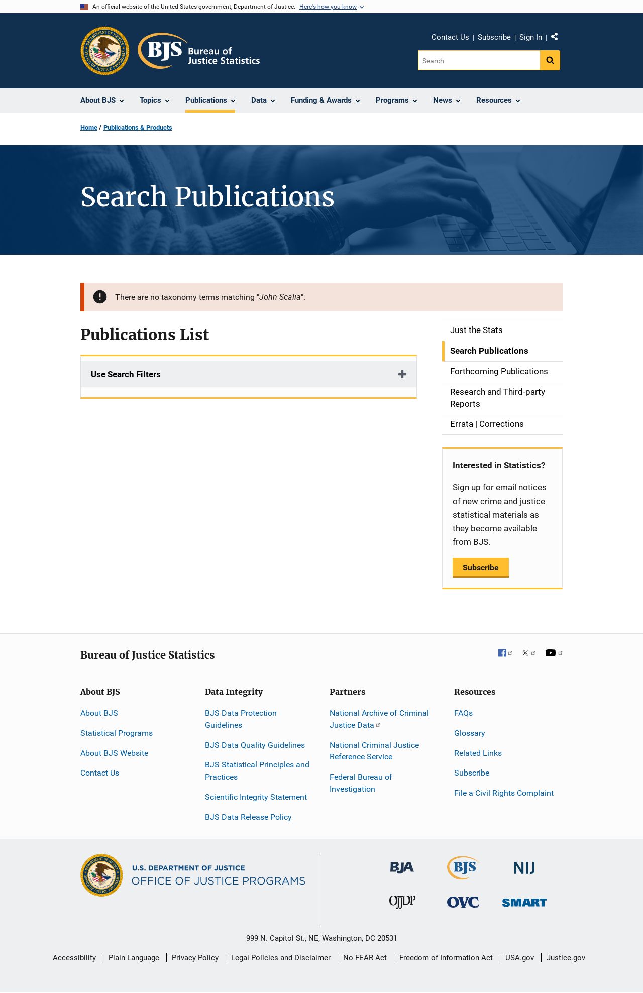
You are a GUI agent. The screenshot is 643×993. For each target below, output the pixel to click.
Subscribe (494, 37)
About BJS (99, 713)
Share (558, 39)
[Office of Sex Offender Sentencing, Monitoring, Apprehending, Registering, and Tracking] (524, 900)
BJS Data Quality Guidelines (255, 745)
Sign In (530, 37)
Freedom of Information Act (446, 957)
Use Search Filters (126, 374)
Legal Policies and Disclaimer (281, 957)
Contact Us (450, 37)
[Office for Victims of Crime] (463, 902)
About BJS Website (114, 753)
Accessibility (74, 957)
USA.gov (519, 957)
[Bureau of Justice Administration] (402, 862)
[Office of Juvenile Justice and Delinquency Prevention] (402, 904)
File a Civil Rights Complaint (504, 793)
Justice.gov (566, 957)
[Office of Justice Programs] (105, 50)
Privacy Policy (195, 957)
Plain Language (134, 957)
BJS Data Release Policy (248, 817)
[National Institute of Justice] (524, 863)
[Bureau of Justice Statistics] (463, 874)
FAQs (463, 713)
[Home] (199, 51)
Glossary (469, 733)
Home (88, 127)
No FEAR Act (365, 957)
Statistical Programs (116, 733)
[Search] (479, 60)
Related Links (478, 753)
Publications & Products (137, 127)
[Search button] (550, 60)
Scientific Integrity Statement (256, 797)
